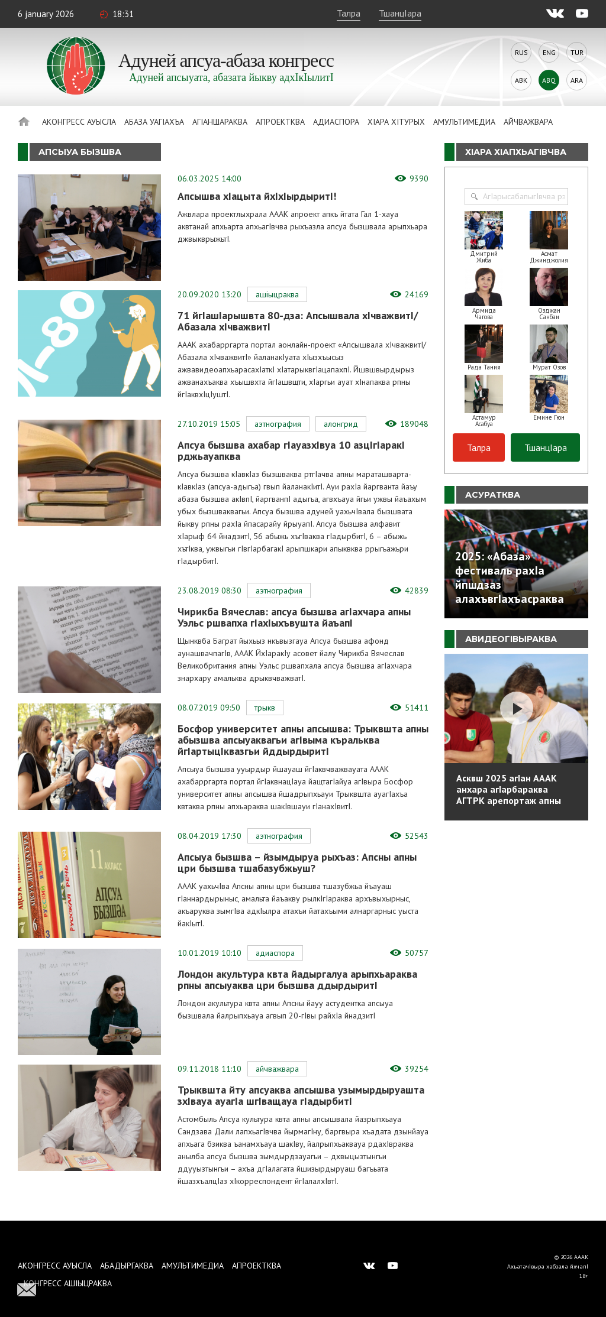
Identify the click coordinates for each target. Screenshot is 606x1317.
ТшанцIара (400, 13)
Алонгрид (341, 424)
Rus (521, 52)
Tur (577, 52)
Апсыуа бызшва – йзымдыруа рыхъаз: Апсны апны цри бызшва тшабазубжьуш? (297, 862)
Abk (521, 80)
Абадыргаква (126, 1265)
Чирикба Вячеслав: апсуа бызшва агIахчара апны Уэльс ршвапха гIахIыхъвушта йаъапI (294, 617)
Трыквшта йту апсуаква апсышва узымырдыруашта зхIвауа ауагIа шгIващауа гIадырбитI (301, 1095)
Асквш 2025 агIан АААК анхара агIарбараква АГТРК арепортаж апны (508, 789)
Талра (348, 13)
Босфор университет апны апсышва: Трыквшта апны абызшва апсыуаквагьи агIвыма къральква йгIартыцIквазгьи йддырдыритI (303, 740)
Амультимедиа (464, 121)
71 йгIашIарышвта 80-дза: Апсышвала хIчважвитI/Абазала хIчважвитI (298, 321)
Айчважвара (528, 121)
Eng (549, 52)
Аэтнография (277, 424)
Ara (576, 80)
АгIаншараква (219, 121)
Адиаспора (336, 121)
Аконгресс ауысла (79, 121)
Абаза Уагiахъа (154, 121)
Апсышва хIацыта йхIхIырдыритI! (257, 196)
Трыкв (264, 707)
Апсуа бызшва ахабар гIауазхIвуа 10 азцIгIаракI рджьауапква (291, 450)
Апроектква (280, 121)
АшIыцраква (277, 294)
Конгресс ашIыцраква (68, 1283)
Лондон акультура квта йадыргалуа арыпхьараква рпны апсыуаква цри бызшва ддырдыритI (297, 979)
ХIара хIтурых (396, 121)
